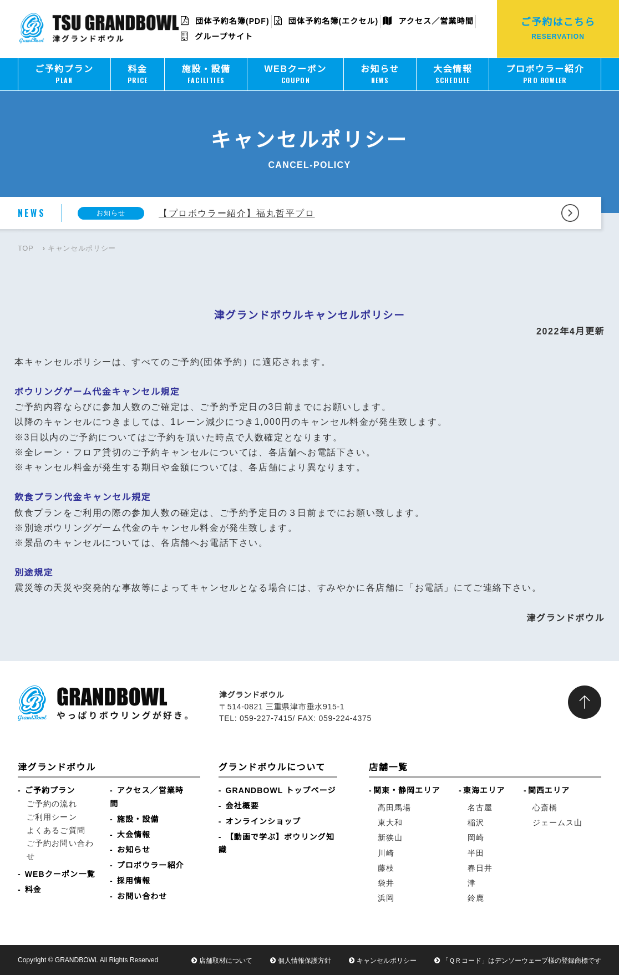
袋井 (386, 882)
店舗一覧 (388, 767)
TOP (25, 248)
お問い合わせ (142, 896)
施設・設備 (138, 819)
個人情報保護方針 (304, 960)
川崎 (386, 853)
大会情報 (133, 834)
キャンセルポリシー (387, 960)
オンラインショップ (263, 821)
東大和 (390, 822)
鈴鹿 (476, 897)
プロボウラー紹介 (150, 865)
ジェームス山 (557, 822)
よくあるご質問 (56, 830)
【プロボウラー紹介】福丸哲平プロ (237, 213)
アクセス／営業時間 (428, 21)
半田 (476, 853)
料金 (33, 889)
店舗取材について (225, 960)
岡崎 (476, 837)
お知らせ (133, 849)
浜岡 (386, 897)
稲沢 (476, 822)
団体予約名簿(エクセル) (326, 21)
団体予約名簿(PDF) (225, 21)
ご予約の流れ (52, 803)
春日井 (480, 868)
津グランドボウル (57, 767)
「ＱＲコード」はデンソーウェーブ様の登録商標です (521, 960)
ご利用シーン (52, 816)
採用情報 (133, 880)
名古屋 (480, 807)
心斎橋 (544, 807)
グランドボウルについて (272, 767)
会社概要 (242, 805)
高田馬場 (394, 807)
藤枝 (386, 868)
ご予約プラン (50, 790)
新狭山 (390, 837)
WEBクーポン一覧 (60, 874)
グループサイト (217, 36)
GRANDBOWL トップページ (281, 790)
